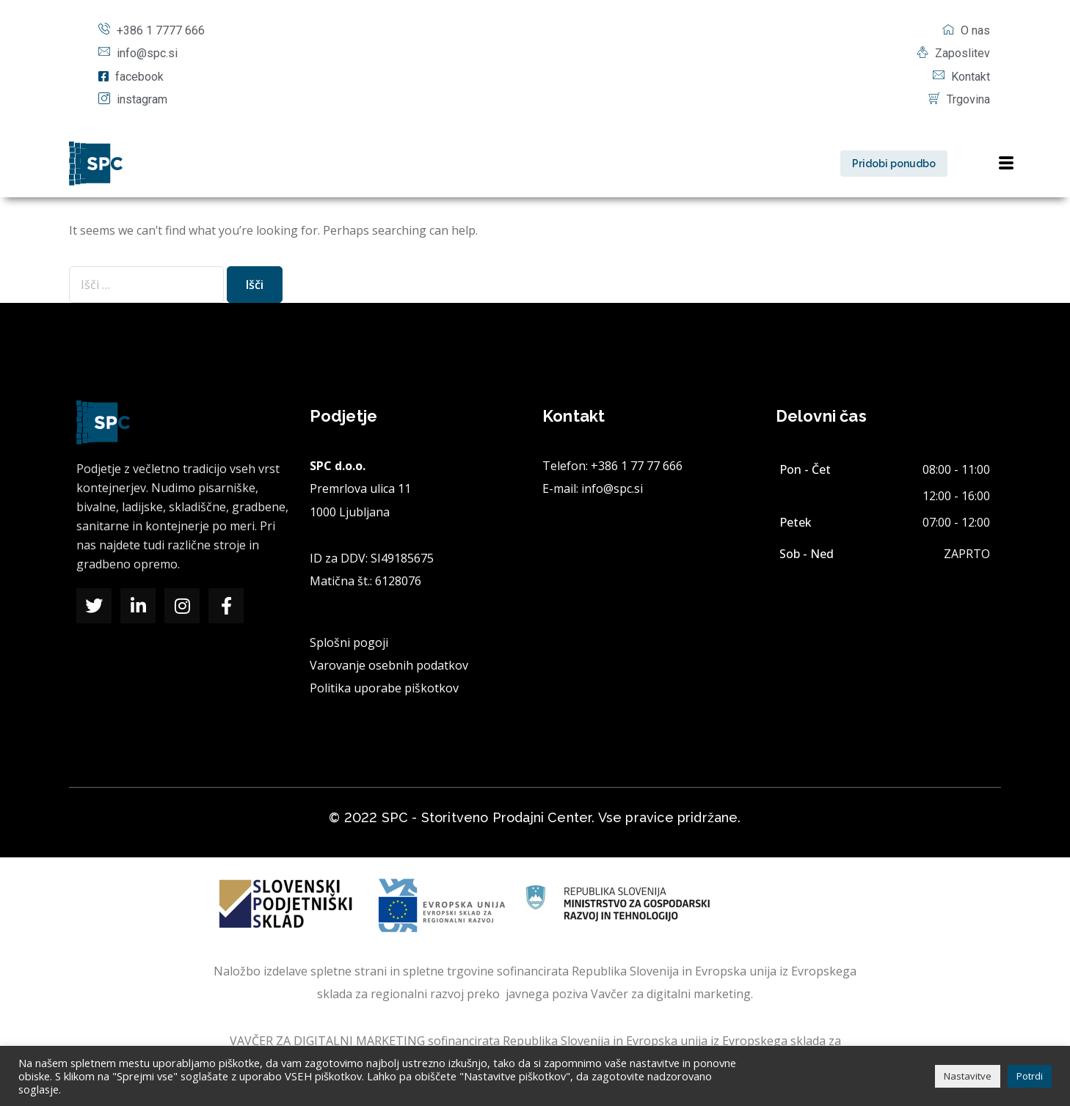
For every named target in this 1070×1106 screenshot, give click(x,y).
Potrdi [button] (1029, 1076)
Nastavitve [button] (967, 1076)
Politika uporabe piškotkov (384, 688)
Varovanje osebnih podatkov (389, 665)
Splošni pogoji (349, 642)
